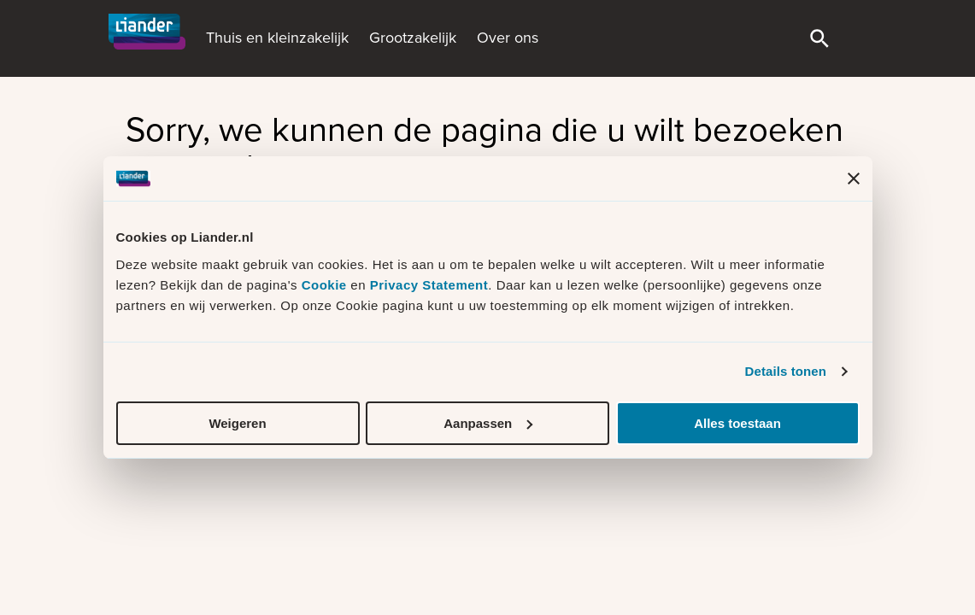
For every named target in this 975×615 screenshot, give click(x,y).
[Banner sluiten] (854, 178)
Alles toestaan (737, 423)
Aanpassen (487, 423)
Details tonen (785, 371)
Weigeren (237, 423)
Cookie (326, 285)
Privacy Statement (429, 285)
